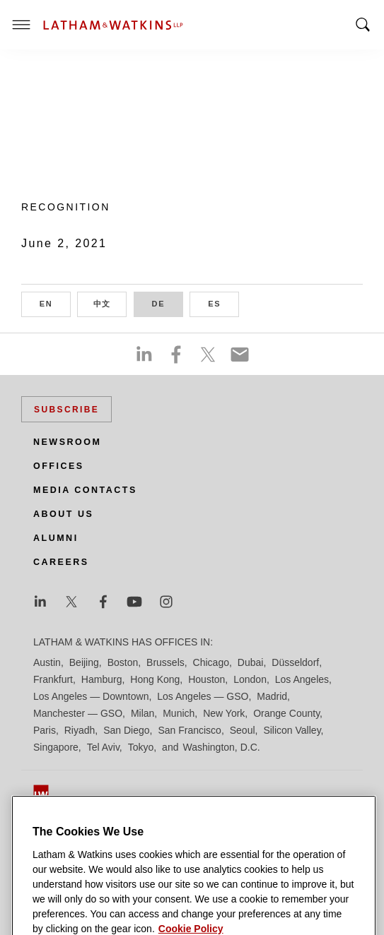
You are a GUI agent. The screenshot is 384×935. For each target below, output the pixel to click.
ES (223, 302)
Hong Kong (155, 679)
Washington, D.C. (221, 747)
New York (224, 713)
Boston (123, 662)
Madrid (272, 696)
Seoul (242, 730)
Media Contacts (85, 490)
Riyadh (79, 730)
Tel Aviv (103, 747)
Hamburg (101, 679)
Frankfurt (53, 679)
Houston (206, 679)
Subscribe (66, 410)
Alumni (55, 538)
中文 (110, 302)
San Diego (126, 730)
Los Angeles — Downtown (91, 696)
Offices (58, 466)
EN (55, 302)
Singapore (55, 747)
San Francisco (189, 730)
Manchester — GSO (77, 713)
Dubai (251, 662)
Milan (142, 713)
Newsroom (67, 442)
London (250, 679)
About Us (63, 514)
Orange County (286, 713)
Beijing (84, 662)
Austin (47, 662)
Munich (178, 713)
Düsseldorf (295, 662)
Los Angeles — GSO (202, 696)
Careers (61, 562)
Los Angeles (302, 679)
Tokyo (141, 747)
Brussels (165, 662)
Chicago (211, 662)
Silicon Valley (291, 730)
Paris (44, 730)
